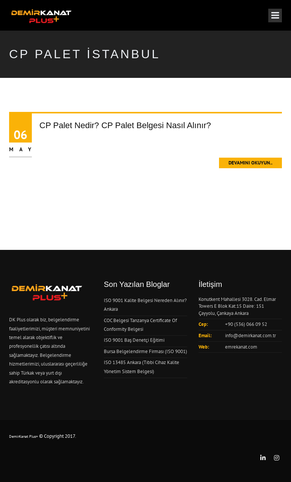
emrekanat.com (241, 347)
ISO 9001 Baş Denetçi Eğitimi (134, 340)
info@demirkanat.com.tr (250, 335)
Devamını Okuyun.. (250, 163)
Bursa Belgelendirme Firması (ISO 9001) (145, 351)
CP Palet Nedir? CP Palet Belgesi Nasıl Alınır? (125, 125)
